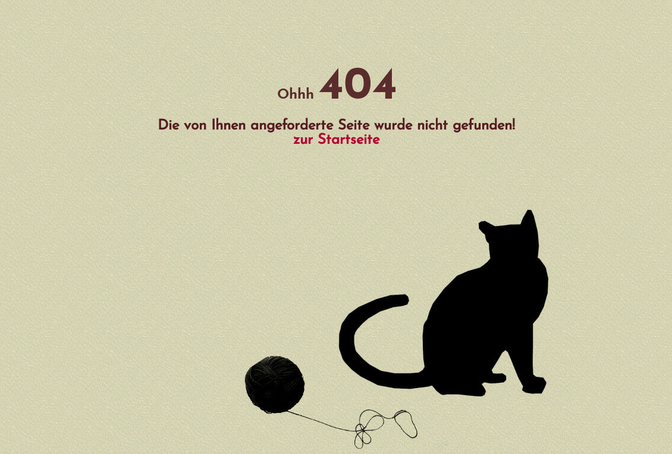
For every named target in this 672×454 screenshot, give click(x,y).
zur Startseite (336, 140)
